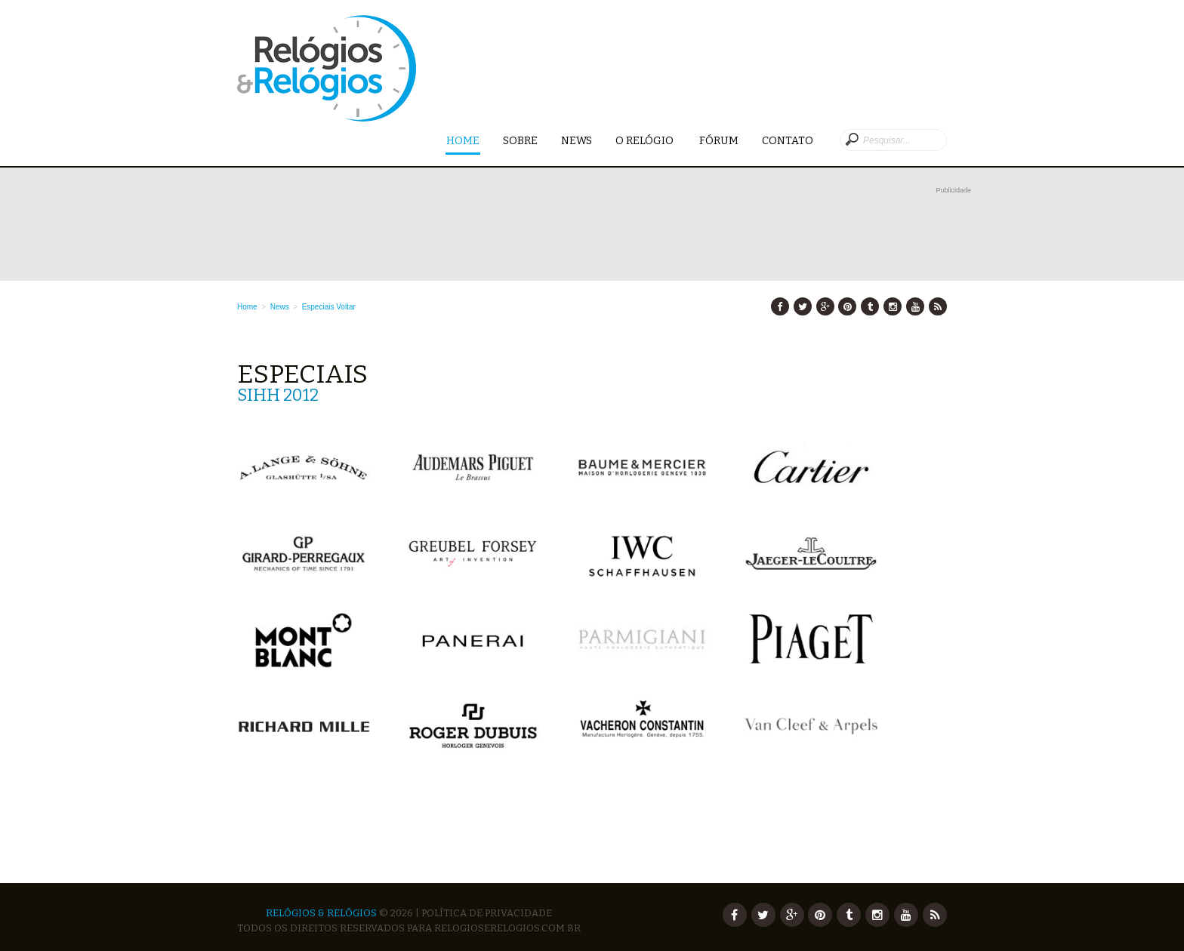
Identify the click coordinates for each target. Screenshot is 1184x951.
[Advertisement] (604, 232)
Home (463, 141)
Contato (787, 140)
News (576, 140)
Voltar (346, 307)
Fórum (718, 140)
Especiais (318, 307)
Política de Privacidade (486, 913)
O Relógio (645, 140)
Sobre (520, 140)
